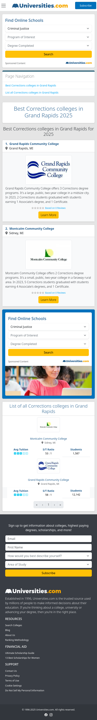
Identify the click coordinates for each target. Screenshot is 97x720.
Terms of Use (12, 680)
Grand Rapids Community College (34, 144)
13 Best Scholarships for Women (22, 657)
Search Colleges (13, 625)
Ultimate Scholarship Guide (19, 653)
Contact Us (11, 670)
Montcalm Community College (31, 229)
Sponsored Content (15, 63)
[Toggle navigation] (3, 5)
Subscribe (86, 5)
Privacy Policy (12, 675)
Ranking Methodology (17, 640)
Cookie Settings (13, 685)
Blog (7, 630)
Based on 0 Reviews (55, 208)
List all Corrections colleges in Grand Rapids (31, 92)
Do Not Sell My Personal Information (24, 690)
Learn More (48, 215)
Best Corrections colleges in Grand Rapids (30, 85)
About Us (10, 635)
